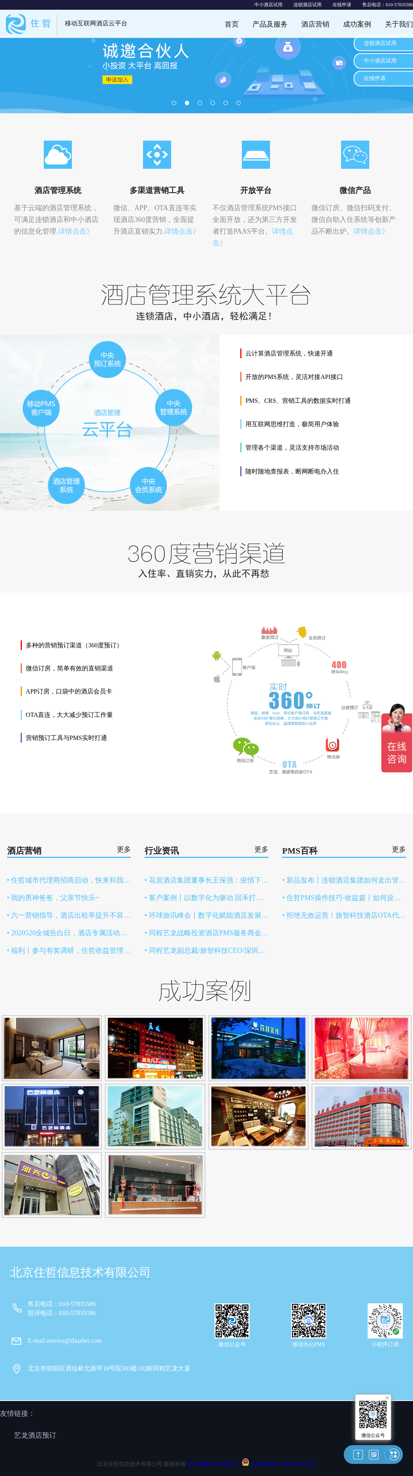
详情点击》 (75, 231)
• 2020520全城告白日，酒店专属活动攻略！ (69, 933)
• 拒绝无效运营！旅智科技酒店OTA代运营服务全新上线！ (344, 915)
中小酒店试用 (268, 4)
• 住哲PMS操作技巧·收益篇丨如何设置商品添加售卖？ (344, 898)
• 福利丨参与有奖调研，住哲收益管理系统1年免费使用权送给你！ (69, 950)
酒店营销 (315, 24)
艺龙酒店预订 (35, 1435)
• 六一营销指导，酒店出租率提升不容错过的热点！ (69, 915)
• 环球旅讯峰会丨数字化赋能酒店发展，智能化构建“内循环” (206, 915)
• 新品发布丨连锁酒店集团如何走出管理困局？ (344, 880)
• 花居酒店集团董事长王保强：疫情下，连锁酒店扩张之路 (206, 880)
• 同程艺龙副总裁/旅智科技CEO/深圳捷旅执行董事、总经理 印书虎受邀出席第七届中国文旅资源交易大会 (206, 950)
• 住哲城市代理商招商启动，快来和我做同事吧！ (69, 880)
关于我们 (399, 24)
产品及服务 (270, 24)
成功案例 (357, 24)
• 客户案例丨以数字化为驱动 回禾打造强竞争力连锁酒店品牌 (206, 898)
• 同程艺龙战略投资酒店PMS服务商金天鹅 (206, 933)
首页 (232, 24)
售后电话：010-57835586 (387, 4)
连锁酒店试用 (307, 4)
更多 (124, 849)
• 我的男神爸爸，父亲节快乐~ (53, 898)
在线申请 (342, 4)
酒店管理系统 (57, 190)
